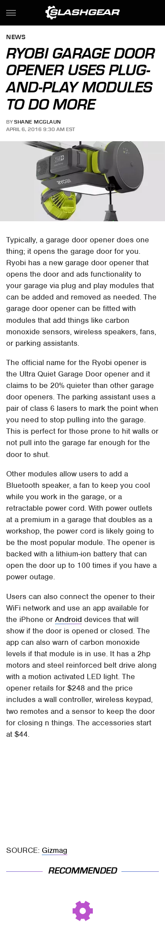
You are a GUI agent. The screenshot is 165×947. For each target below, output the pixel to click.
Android (68, 619)
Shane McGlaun (37, 122)
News (16, 37)
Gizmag (54, 850)
